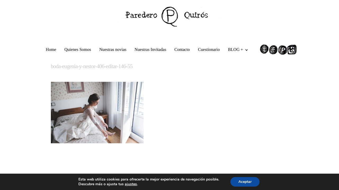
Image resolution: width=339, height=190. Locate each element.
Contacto (182, 49)
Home (51, 49)
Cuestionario (209, 49)
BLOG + (236, 50)
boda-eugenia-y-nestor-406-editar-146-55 (92, 66)
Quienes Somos (77, 49)
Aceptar (245, 181)
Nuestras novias (112, 49)
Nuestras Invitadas (150, 49)
